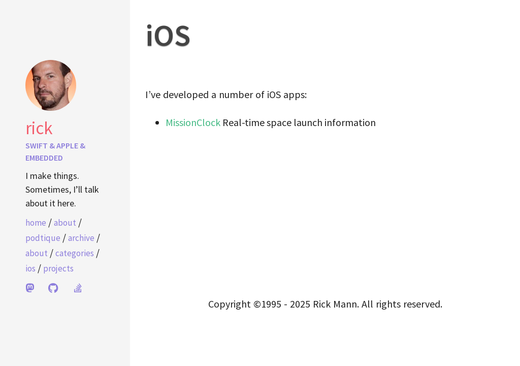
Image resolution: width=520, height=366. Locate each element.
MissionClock (193, 122)
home (35, 222)
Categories (74, 253)
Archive (81, 237)
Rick (39, 128)
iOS (30, 268)
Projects (58, 268)
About (65, 222)
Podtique (42, 237)
